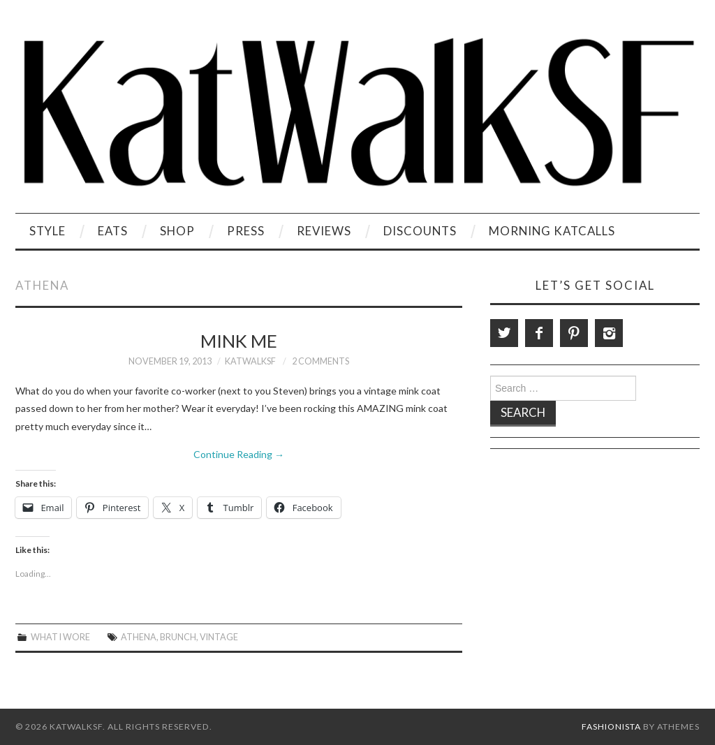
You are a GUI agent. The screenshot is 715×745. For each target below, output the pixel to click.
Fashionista (611, 726)
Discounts (420, 230)
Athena (138, 637)
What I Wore (60, 637)
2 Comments (320, 361)
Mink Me (238, 340)
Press (246, 230)
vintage (219, 637)
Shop (177, 230)
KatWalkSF (250, 361)
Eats (113, 230)
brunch (178, 637)
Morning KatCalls (552, 230)
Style (47, 230)
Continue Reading (238, 454)
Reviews (324, 230)
